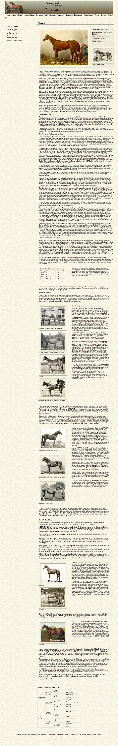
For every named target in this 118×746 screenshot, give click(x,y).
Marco (63, 653)
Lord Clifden (94, 88)
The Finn (77, 593)
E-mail (99, 734)
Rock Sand (104, 323)
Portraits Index (12, 26)
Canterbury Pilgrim (71, 422)
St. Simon (102, 321)
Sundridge (42, 543)
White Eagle (48, 531)
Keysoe (85, 557)
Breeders (60, 734)
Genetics (66, 734)
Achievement (97, 121)
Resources (74, 734)
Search (89, 734)
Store (94, 734)
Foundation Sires (12, 35)
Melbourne (95, 481)
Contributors (82, 734)
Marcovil (97, 652)
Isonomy (74, 328)
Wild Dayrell (106, 191)
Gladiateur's (73, 161)
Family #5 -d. (96, 41)
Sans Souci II (43, 514)
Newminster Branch (98, 38)
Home (19, 734)
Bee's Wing (107, 80)
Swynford (84, 423)
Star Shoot (87, 583)
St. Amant (63, 650)
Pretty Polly (91, 530)
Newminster (98, 32)
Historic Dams (35, 734)
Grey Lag (92, 590)
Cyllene (48, 652)
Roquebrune (92, 321)
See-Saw (68, 614)
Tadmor (94, 34)
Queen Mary (102, 158)
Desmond (89, 468)
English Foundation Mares (14, 32)
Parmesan (66, 534)
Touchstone (56, 80)
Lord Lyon (74, 122)
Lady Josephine (87, 541)
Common (80, 632)
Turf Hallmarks (51, 734)
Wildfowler (56, 531)
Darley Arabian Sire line (100, 37)
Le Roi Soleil (66, 512)
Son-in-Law (80, 101)
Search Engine (18, 40)
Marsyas (106, 364)
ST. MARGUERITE (78, 317)
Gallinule (104, 527)
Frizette (81, 338)
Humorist (74, 662)
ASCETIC (75, 481)
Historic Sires (26, 734)
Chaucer (65, 423)
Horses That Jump (12, 37)
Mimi (84, 623)
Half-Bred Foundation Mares (15, 34)
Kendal (80, 350)
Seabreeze (99, 327)
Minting (98, 444)
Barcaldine (92, 623)
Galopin (70, 545)
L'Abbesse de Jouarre (98, 466)
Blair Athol (70, 158)
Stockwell (42, 122)
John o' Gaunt (94, 423)
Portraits (43, 734)
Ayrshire (95, 436)
